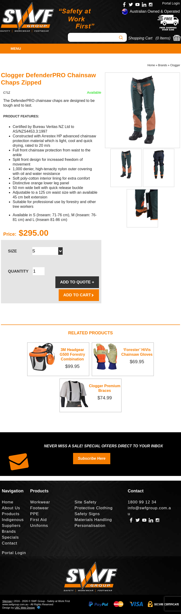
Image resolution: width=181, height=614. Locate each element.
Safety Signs (87, 514)
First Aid (38, 519)
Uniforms (39, 525)
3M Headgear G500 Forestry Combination (72, 354)
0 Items (163, 38)
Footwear (39, 508)
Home (151, 65)
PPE (34, 514)
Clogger (175, 65)
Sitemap (7, 601)
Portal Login (171, 3)
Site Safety (85, 502)
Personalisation (89, 525)
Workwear (40, 502)
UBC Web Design (25, 607)
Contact (9, 543)
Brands (162, 65)
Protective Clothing (93, 508)
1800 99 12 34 (142, 502)
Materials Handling (93, 519)
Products (11, 514)
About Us (11, 508)
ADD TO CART (78, 295)
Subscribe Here (91, 458)
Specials (10, 537)
